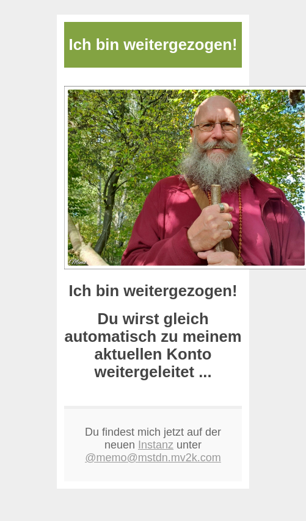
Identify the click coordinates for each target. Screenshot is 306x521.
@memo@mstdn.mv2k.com (153, 458)
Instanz (155, 445)
